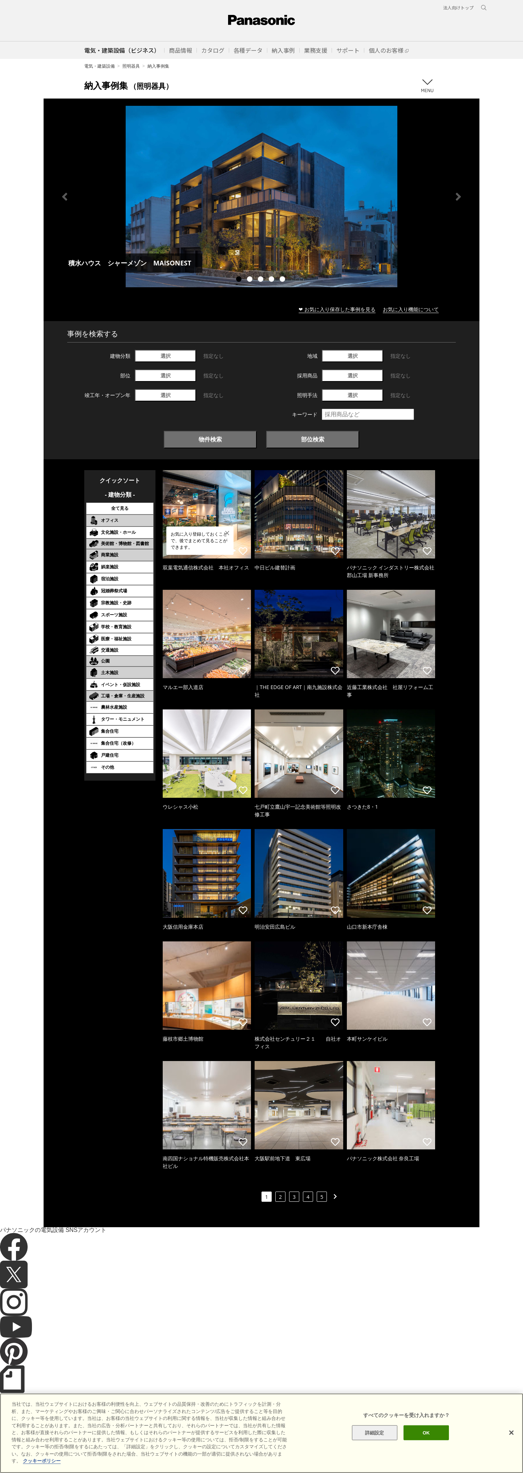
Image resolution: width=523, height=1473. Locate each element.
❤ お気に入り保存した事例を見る (337, 309)
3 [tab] (261, 280)
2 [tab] (250, 280)
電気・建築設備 (99, 66)
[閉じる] (511, 1447)
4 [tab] (272, 280)
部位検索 (312, 439)
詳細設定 (374, 1447)
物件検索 (210, 439)
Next (458, 196)
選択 (166, 355)
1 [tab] (239, 280)
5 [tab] (283, 280)
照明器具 (131, 66)
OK (426, 1447)
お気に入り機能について (411, 309)
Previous (64, 196)
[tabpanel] (261, 196)
